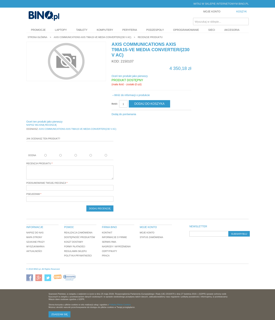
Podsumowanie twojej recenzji (46, 183)
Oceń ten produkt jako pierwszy (130, 76)
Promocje (38, 29)
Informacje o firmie (114, 237)
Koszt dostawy (73, 242)
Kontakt (107, 232)
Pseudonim (33, 194)
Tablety (81, 29)
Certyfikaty (109, 251)
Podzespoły (155, 29)
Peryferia (129, 29)
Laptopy (61, 29)
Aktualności (34, 251)
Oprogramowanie (186, 29)
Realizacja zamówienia (78, 232)
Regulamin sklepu (75, 251)
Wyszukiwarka (35, 246)
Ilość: (115, 103)
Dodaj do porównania (124, 114)
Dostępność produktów (79, 237)
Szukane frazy (35, 242)
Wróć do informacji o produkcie (131, 95)
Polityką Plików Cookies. (120, 304)
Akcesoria (231, 29)
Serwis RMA (109, 242)
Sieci (211, 29)
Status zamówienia (151, 237)
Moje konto (147, 232)
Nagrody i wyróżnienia (116, 246)
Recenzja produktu (38, 163)
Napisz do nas (35, 232)
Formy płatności (74, 246)
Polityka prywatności (78, 255)
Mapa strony (34, 237)
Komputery (105, 29)
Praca (106, 255)
